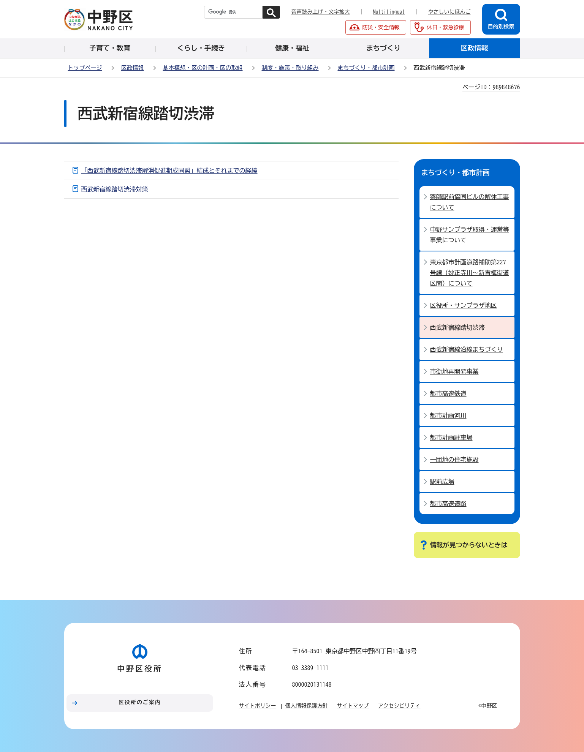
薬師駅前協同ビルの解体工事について (469, 202)
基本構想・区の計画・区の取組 (203, 68)
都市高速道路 (448, 504)
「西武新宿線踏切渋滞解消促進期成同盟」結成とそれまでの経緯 (169, 170)
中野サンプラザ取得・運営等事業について (469, 234)
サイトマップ (353, 705)
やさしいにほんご (449, 11)
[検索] (233, 12)
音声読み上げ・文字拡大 (320, 11)
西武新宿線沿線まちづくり (466, 349)
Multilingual (389, 11)
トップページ (85, 68)
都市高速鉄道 (448, 393)
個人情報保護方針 (306, 705)
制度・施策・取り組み (290, 68)
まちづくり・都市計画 (366, 68)
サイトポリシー (257, 705)
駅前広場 (442, 482)
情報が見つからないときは (469, 545)
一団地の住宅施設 (454, 460)
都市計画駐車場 (451, 437)
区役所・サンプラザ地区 (463, 305)
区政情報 (132, 68)
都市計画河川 (448, 415)
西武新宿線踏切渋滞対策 (114, 189)
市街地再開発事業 (454, 371)
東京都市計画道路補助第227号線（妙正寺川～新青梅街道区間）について (469, 272)
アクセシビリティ (399, 705)
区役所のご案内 (140, 702)
